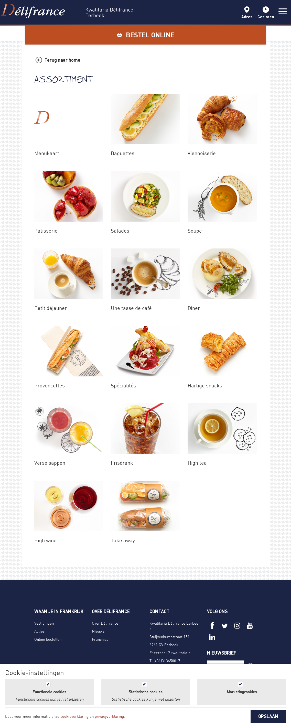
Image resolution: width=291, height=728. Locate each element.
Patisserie (46, 231)
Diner (194, 308)
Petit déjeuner (50, 308)
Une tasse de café (131, 308)
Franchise (100, 639)
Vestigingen (44, 623)
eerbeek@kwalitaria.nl (172, 652)
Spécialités (123, 385)
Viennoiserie (202, 153)
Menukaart (46, 153)
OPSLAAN (268, 716)
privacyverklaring (109, 716)
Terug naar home (62, 60)
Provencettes (49, 385)
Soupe (195, 231)
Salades (120, 231)
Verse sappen (49, 463)
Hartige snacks (205, 385)
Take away (123, 540)
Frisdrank (122, 463)
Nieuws (98, 631)
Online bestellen (47, 639)
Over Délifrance (105, 623)
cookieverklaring (74, 716)
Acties (39, 631)
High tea (197, 463)
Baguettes (122, 153)
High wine (45, 540)
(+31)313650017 (167, 660)
